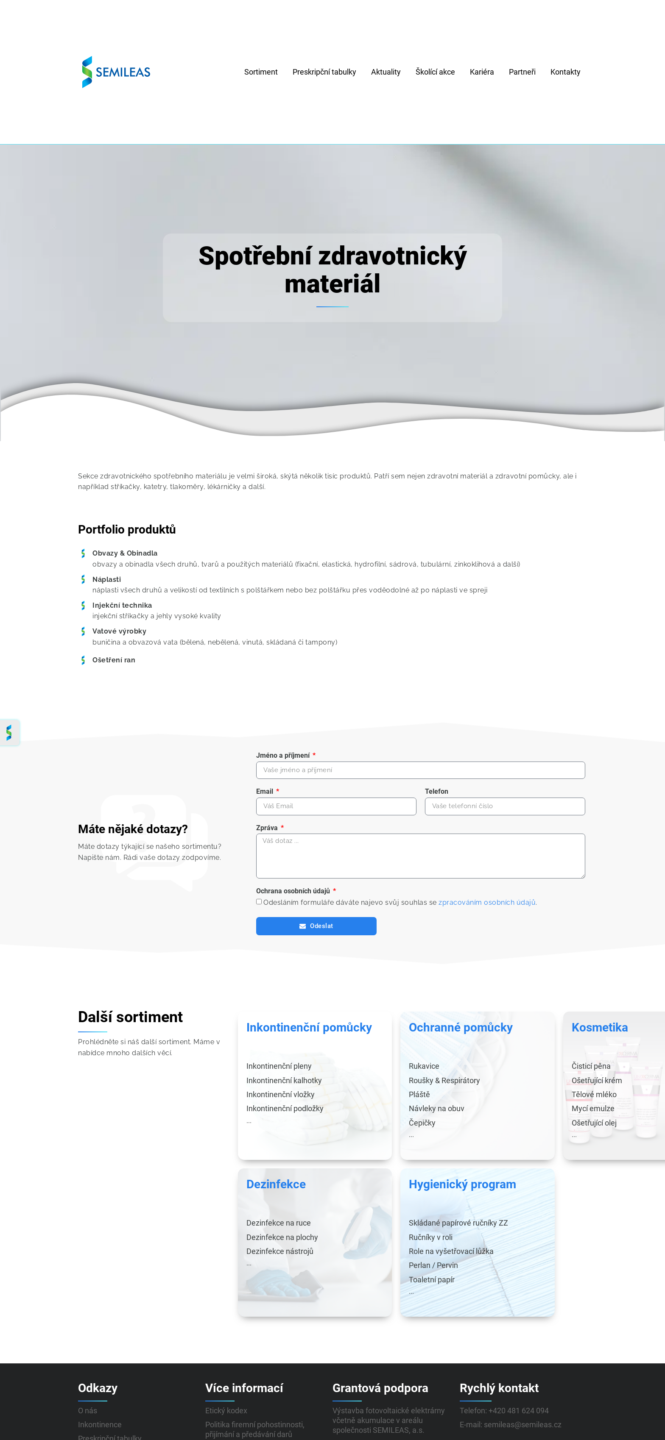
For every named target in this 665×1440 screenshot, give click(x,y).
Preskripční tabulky (324, 71)
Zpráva (267, 830)
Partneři (522, 71)
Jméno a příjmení (283, 755)
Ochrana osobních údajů (294, 896)
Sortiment (261, 71)
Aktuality (386, 71)
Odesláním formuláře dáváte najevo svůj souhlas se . (400, 908)
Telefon (436, 793)
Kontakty (565, 71)
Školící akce (435, 71)
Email (265, 793)
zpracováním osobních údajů (487, 908)
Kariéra (482, 71)
